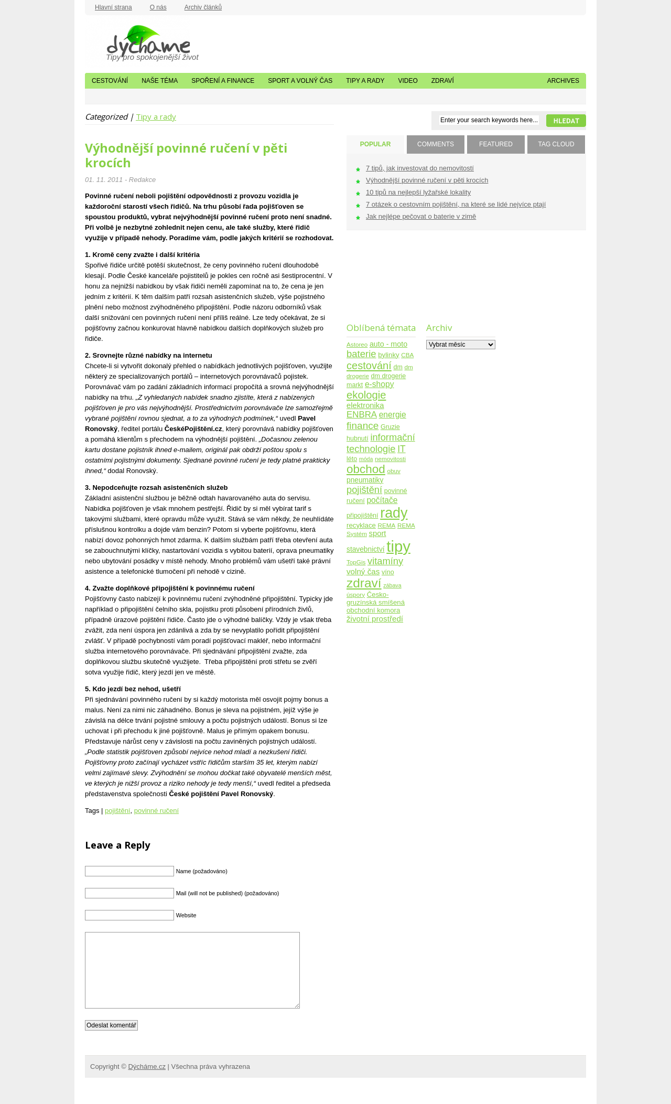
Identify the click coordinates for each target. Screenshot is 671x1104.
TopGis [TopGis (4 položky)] (356, 562)
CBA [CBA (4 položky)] (407, 354)
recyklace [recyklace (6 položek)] (361, 525)
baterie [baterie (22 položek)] (361, 353)
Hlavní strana (113, 7)
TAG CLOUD (556, 144)
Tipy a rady (365, 80)
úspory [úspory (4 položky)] (356, 594)
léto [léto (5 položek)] (352, 459)
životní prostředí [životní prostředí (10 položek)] (375, 618)
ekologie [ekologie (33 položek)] (366, 395)
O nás (158, 7)
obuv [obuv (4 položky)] (394, 470)
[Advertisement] (379, 283)
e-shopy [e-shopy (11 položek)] (379, 384)
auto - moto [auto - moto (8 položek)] (388, 344)
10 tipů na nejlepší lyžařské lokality (418, 192)
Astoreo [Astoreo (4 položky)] (357, 344)
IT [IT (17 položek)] (401, 449)
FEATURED (496, 144)
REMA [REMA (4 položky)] (387, 525)
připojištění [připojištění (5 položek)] (362, 515)
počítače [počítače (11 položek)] (381, 500)
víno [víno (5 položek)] (388, 572)
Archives (563, 80)
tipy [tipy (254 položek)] (398, 546)
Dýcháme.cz (137, 41)
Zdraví (442, 80)
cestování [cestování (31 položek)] (369, 365)
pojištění (117, 810)
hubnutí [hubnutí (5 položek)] (358, 438)
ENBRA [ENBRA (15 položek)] (362, 415)
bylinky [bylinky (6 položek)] (388, 355)
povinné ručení (156, 810)
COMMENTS (435, 144)
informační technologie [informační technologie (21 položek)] (381, 443)
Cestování (110, 80)
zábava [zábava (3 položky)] (392, 585)
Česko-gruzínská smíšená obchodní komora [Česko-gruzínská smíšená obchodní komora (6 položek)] (376, 602)
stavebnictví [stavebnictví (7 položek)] (366, 549)
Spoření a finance (222, 80)
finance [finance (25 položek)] (362, 425)
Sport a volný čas (300, 80)
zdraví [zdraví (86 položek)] (364, 583)
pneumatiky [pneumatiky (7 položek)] (365, 480)
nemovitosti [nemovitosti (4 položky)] (390, 458)
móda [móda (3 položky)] (366, 459)
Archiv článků (203, 7)
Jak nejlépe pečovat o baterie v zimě (421, 216)
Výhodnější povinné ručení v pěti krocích (186, 155)
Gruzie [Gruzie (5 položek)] (390, 427)
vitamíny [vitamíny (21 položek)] (385, 560)
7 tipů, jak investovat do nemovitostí (420, 168)
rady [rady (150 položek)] (393, 513)
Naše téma (160, 80)
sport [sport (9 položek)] (377, 533)
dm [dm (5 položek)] (397, 367)
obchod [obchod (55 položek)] (366, 469)
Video (407, 80)
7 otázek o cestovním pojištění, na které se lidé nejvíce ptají (456, 204)
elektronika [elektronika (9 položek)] (365, 405)
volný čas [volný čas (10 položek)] (363, 571)
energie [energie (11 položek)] (392, 414)
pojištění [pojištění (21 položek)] (364, 489)
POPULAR (375, 144)
